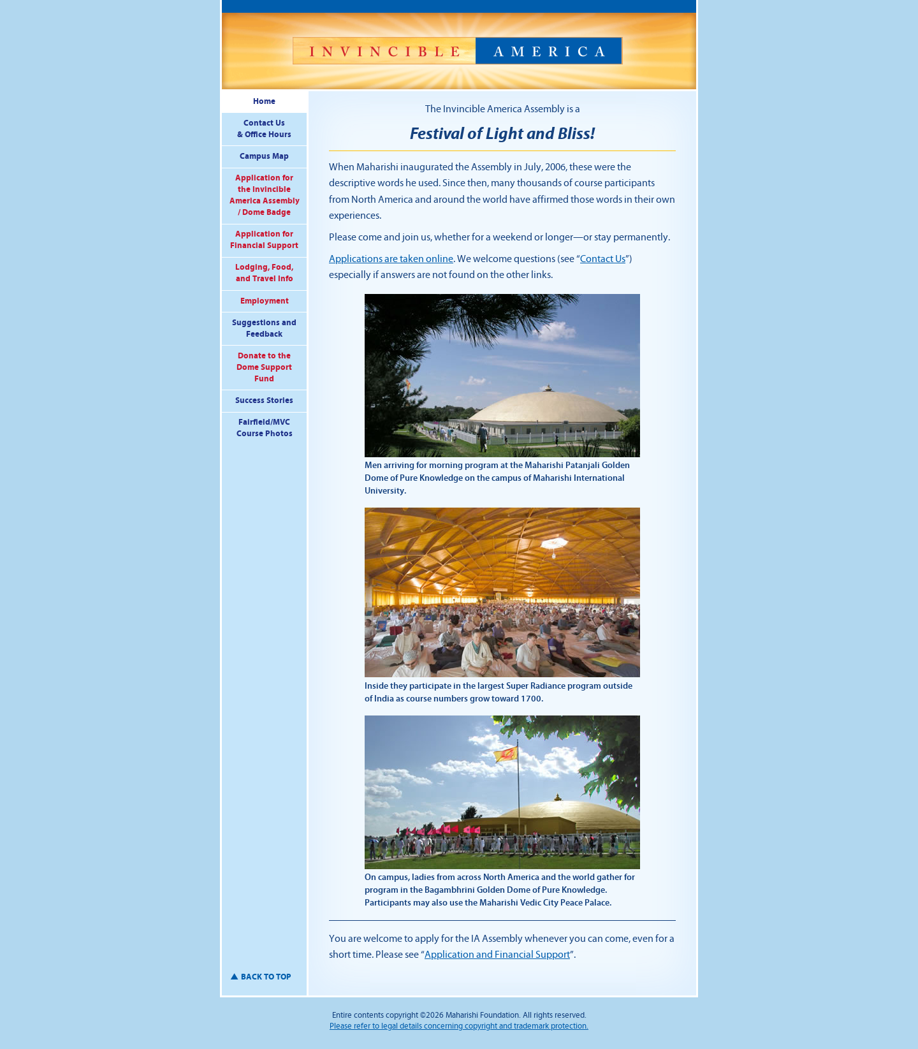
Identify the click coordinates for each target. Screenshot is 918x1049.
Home (264, 101)
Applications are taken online (391, 259)
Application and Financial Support (497, 954)
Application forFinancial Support (264, 240)
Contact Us (264, 130)
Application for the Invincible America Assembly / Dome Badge (264, 195)
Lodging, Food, (264, 274)
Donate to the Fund (264, 367)
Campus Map (264, 156)
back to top (266, 976)
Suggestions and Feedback (264, 328)
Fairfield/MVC (264, 429)
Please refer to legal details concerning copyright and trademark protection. (459, 1026)
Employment (264, 301)
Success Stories (264, 400)
